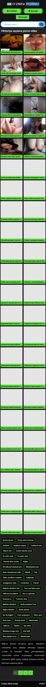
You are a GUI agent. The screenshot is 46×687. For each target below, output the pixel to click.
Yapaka (16, 626)
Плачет (36, 583)
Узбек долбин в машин (12, 577)
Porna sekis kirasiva (25, 540)
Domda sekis (20, 620)
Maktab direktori (9, 604)
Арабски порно (19, 545)
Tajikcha (6, 626)
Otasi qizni (38, 615)
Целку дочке (8, 540)
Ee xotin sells (8, 556)
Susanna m (7, 599)
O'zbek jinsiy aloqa (9, 684)
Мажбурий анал (32, 567)
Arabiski (6, 545)
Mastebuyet (25, 636)
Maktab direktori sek (11, 588)
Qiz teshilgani (8, 615)
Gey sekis (27, 626)
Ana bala (26, 631)
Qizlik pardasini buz (28, 604)
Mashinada (33, 620)
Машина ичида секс (11, 631)
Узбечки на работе (10, 594)
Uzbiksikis (24, 583)
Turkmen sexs (21, 599)
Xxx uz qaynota (28, 594)
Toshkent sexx (36, 545)
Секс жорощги (23, 615)
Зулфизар (30, 577)
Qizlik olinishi (24, 610)
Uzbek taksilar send (24, 551)
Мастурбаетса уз (9, 636)
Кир (35, 572)
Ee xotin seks (22, 556)
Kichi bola (6, 620)
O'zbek (23, 4)
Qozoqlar (33, 11)
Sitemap (42, 684)
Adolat (27, 572)
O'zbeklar (12, 11)
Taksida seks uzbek (11, 561)
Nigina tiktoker (9, 610)
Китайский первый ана (12, 567)
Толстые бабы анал (32, 588)
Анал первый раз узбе (12, 572)
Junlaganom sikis (9, 583)
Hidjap (25, 561)
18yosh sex (7, 551)
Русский (22, 17)
